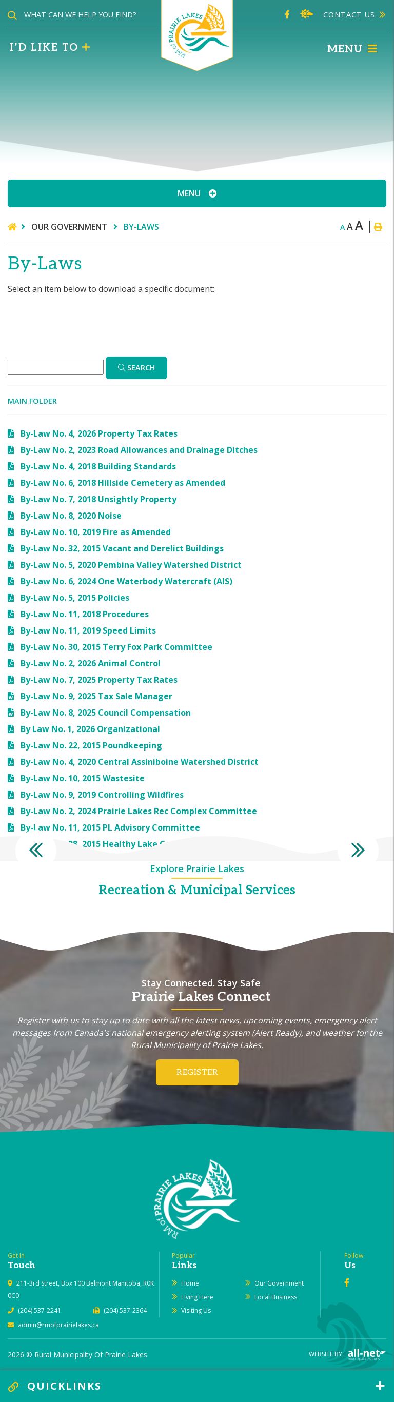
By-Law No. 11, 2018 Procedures (85, 614)
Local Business (275, 1297)
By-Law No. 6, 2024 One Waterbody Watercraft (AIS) (126, 581)
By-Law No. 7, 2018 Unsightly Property (98, 499)
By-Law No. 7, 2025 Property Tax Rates (99, 679)
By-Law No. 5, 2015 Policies (75, 597)
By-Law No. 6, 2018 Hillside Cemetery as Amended (123, 482)
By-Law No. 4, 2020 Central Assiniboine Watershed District (140, 761)
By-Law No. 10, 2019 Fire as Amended (96, 532)
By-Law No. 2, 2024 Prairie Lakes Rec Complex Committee (139, 811)
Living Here (197, 1297)
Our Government (70, 226)
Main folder (32, 401)
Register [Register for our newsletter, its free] (197, 1072)
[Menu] (352, 49)
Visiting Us (196, 1310)
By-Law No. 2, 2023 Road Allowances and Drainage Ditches (139, 450)
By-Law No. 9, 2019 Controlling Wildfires (102, 794)
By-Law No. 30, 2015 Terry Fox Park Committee (116, 647)
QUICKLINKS (55, 1386)
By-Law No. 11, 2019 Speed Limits (88, 630)
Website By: (347, 1354)
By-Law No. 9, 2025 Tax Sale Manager (96, 696)
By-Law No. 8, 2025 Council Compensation (106, 712)
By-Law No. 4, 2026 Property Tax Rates (99, 433)
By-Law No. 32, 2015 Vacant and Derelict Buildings (122, 548)
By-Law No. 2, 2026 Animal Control (91, 663)
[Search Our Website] (82, 15)
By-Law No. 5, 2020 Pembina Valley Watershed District (131, 564)
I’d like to (50, 48)
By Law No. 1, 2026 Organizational (90, 729)
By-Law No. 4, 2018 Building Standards (98, 466)
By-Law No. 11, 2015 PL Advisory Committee (110, 827)
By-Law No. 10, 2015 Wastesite (83, 778)
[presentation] (35, 850)
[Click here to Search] (136, 368)
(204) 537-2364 (125, 1310)
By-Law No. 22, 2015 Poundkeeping (91, 745)
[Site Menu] (197, 193)
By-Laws (141, 226)
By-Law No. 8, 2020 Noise (71, 515)
